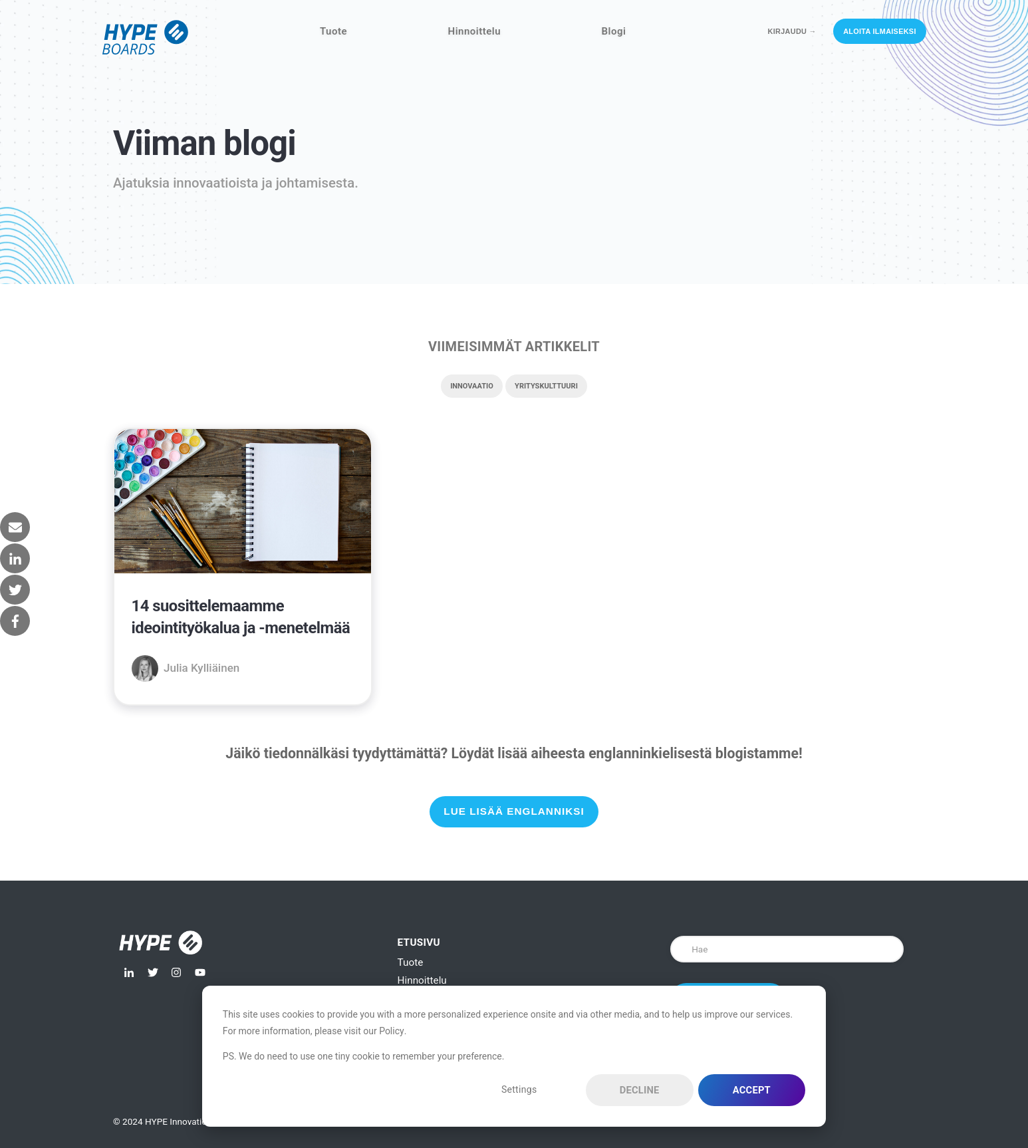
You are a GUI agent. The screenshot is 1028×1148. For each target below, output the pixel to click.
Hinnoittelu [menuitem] (422, 980)
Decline (640, 1090)
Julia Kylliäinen (201, 667)
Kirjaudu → (792, 31)
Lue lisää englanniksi (514, 811)
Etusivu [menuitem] (419, 942)
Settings (519, 1089)
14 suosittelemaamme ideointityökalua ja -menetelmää (241, 617)
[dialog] (514, 1056)
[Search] (787, 949)
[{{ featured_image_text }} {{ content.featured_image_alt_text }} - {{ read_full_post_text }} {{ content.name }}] (242, 503)
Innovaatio (471, 386)
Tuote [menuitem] (411, 962)
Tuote (333, 31)
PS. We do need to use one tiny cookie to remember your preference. (364, 1056)
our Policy (383, 1031)
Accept (752, 1090)
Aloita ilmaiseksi (879, 31)
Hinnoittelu (474, 31)
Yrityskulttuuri (546, 386)
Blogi (614, 31)
